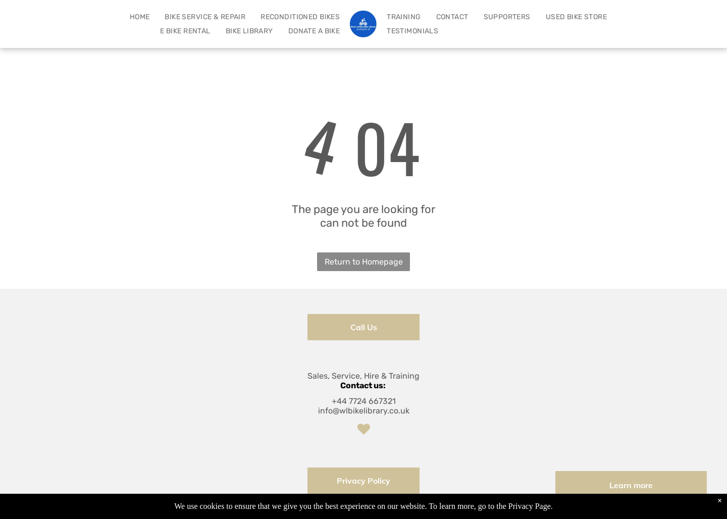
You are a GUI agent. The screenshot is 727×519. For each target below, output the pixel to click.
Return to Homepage (364, 262)
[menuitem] (140, 17)
